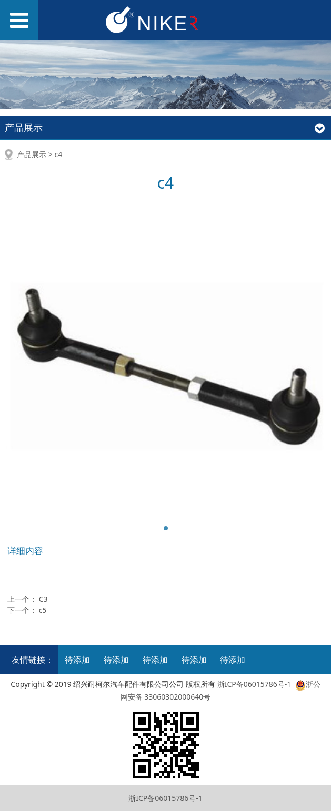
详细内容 (25, 551)
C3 (43, 599)
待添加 (77, 659)
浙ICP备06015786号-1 (254, 684)
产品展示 (31, 154)
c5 (43, 610)
